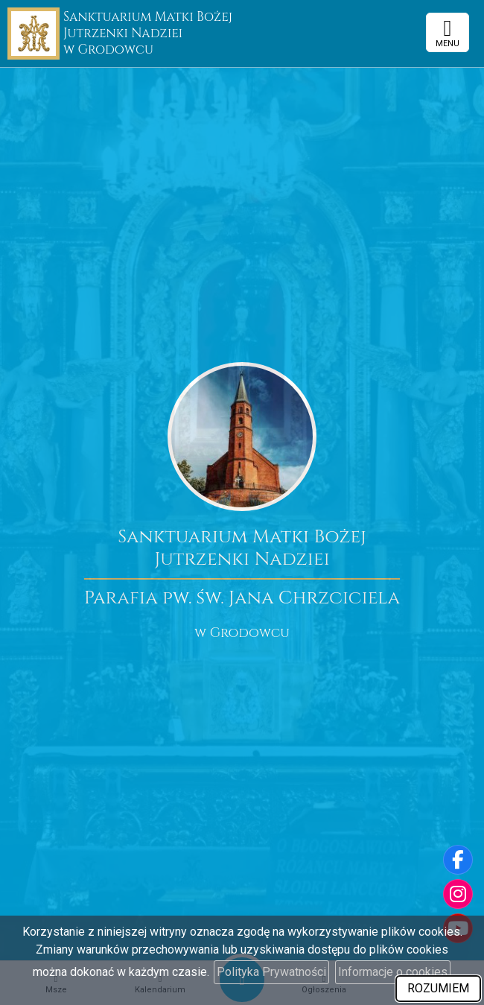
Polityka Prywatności (271, 972)
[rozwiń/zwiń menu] (447, 32)
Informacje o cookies (393, 972)
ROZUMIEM (438, 988)
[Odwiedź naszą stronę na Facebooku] (458, 860)
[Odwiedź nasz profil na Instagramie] (458, 894)
